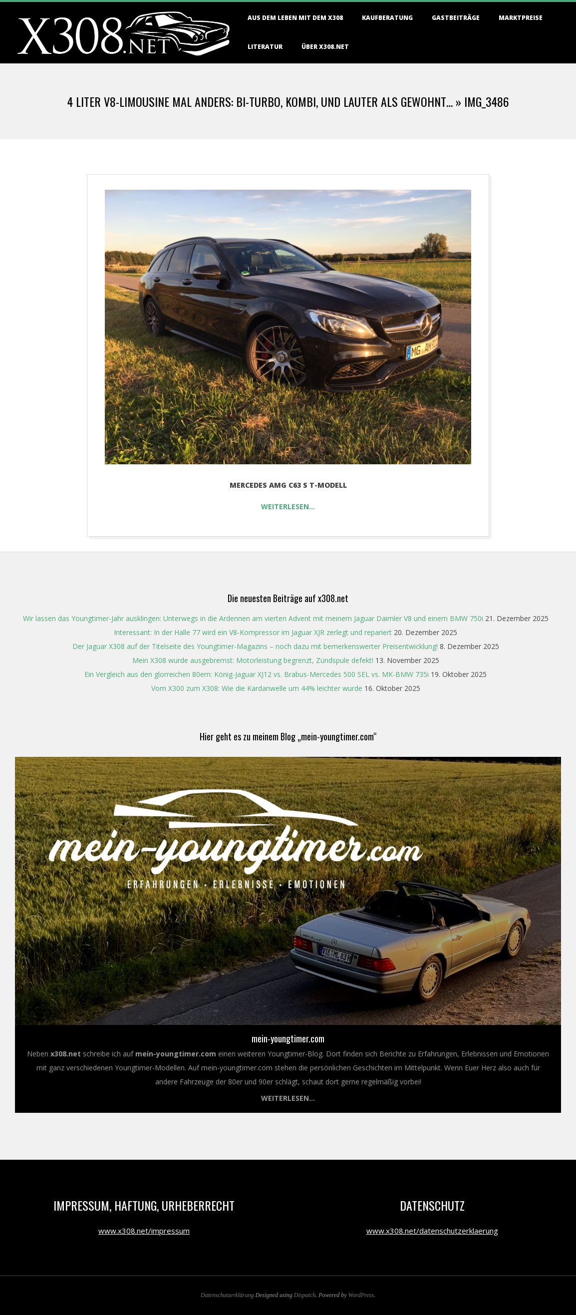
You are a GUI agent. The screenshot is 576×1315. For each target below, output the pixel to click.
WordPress (361, 1295)
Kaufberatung (387, 17)
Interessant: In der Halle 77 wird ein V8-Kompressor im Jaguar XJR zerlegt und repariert (253, 632)
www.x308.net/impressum (144, 1231)
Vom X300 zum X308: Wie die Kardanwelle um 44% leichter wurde (256, 688)
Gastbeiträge (456, 17)
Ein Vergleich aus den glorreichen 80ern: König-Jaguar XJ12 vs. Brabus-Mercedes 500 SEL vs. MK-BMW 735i (256, 674)
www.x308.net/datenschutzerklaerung (432, 1231)
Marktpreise (521, 17)
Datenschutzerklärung (227, 1295)
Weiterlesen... (288, 1098)
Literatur (265, 46)
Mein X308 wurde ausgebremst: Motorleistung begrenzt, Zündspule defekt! (252, 660)
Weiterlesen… (288, 506)
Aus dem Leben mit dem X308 (295, 17)
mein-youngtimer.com (288, 1038)
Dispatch (304, 1295)
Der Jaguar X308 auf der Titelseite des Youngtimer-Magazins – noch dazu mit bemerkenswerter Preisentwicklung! (255, 646)
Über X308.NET (325, 46)
